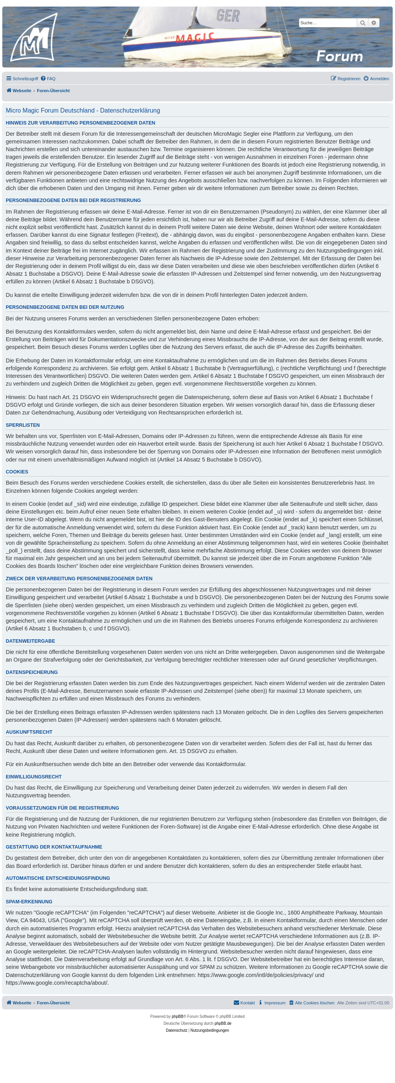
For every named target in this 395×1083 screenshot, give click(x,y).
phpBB (177, 1016)
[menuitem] (48, 78)
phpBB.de (222, 1023)
